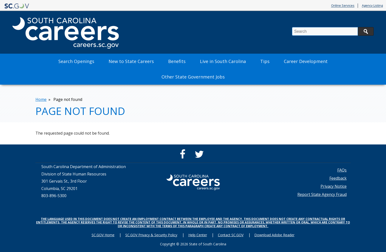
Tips (265, 61)
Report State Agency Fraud (322, 194)
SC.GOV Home (103, 235)
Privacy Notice (334, 186)
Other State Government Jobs (193, 77)
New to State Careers (131, 61)
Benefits (177, 61)
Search (366, 31)
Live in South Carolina (223, 61)
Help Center (197, 235)
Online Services (342, 5)
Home (41, 99)
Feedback (338, 178)
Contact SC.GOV (230, 235)
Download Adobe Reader (274, 235)
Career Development (306, 61)
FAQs (342, 170)
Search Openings (76, 61)
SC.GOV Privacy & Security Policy (151, 235)
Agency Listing (372, 5)
